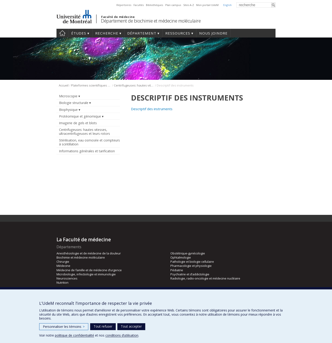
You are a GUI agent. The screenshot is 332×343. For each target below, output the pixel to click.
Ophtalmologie (180, 257)
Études (78, 33)
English (227, 5)
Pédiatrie (176, 270)
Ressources (177, 33)
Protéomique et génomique (80, 116)
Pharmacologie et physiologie (191, 266)
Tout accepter (131, 326)
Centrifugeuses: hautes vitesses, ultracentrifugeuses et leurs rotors (134, 85)
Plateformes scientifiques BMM (91, 85)
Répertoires (123, 5)
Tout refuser (103, 326)
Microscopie (68, 96)
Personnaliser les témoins (64, 326)
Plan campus (173, 5)
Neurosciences (66, 278)
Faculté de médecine (118, 17)
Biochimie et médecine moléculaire (80, 257)
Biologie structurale (73, 103)
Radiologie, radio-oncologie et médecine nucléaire (205, 278)
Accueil (62, 33)
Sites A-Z (188, 5)
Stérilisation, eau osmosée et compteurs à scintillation (89, 142)
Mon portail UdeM (207, 5)
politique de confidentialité (74, 335)
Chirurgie (62, 261)
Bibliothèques (154, 5)
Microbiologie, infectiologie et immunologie (86, 274)
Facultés (138, 5)
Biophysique (68, 109)
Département (141, 33)
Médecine (63, 266)
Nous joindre (213, 33)
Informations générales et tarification (87, 151)
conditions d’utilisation (121, 335)
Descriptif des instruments (151, 109)
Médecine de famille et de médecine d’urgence (89, 270)
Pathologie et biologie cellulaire (192, 261)
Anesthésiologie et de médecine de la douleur (88, 253)
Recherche (106, 33)
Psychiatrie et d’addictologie (189, 274)
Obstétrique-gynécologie (187, 253)
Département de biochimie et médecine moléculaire (151, 21)
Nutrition (62, 282)
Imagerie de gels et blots (78, 123)
